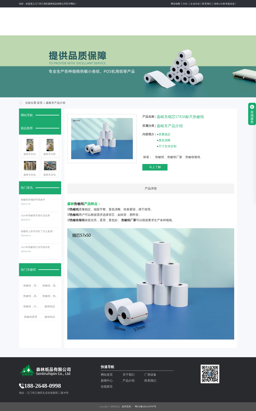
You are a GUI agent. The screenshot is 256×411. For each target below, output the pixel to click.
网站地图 (175, 3)
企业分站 (195, 3)
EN (234, 29)
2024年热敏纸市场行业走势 (35, 215)
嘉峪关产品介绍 (55, 102)
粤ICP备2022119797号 (145, 406)
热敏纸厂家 (174, 157)
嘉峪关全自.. (30, 154)
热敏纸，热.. (49, 296)
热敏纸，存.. (30, 285)
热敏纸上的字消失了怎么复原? (37, 231)
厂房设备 (123, 29)
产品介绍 (169, 29)
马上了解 (155, 167)
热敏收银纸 (192, 157)
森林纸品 (50, 306)
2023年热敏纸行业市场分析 (35, 247)
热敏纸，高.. (49, 285)
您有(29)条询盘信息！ (225, 3)
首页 (40, 102)
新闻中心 (146, 29)
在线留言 (215, 29)
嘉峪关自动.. (30, 174)
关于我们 (100, 29)
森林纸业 (50, 317)
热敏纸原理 (30, 317)
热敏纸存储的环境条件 (33, 199)
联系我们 (206, 3)
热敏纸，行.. (30, 306)
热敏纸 (159, 157)
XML (185, 3)
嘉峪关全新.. (50, 154)
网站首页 (77, 29)
